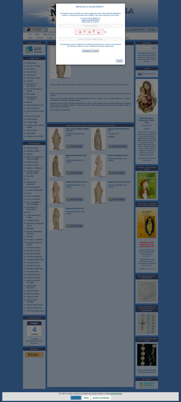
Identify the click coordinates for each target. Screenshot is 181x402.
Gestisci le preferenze (101, 398)
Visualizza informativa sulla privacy (101, 46)
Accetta (76, 398)
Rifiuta (86, 398)
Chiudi (119, 61)
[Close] (122, 6)
